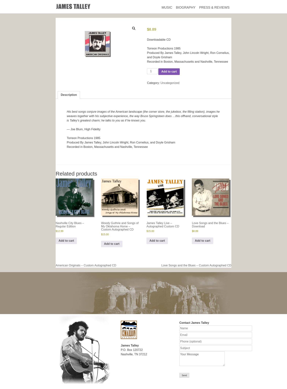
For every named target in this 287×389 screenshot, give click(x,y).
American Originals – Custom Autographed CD (86, 265)
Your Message (202, 358)
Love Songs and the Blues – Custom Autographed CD (196, 265)
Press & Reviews (214, 7)
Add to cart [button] (66, 240)
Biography (185, 7)
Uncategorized (170, 82)
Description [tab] (69, 94)
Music (167, 7)
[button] (134, 28)
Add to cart (169, 71)
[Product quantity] (152, 71)
